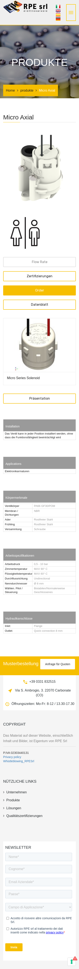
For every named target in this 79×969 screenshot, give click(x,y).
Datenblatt (39, 305)
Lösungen (12, 808)
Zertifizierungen (39, 276)
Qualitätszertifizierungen (23, 816)
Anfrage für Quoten (57, 664)
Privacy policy (12, 757)
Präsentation (39, 398)
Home (10, 90)
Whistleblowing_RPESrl (18, 761)
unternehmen (15, 792)
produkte (26, 90)
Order (39, 290)
